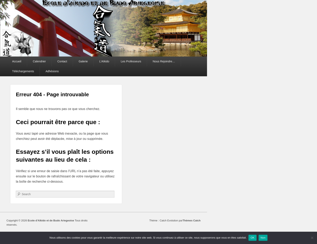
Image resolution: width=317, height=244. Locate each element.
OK (252, 237)
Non (263, 237)
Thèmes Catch (192, 220)
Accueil (16, 61)
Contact (62, 61)
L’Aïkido (104, 61)
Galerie (83, 61)
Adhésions (52, 71)
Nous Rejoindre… (164, 61)
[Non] (312, 238)
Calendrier (39, 61)
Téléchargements (23, 71)
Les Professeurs (131, 61)
